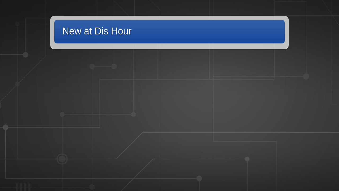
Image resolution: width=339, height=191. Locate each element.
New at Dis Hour (97, 31)
